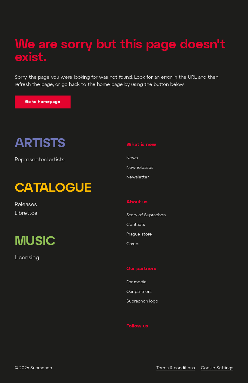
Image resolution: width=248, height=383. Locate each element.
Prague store (139, 234)
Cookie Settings (217, 368)
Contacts (135, 225)
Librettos (26, 213)
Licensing (27, 257)
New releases (139, 168)
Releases (26, 204)
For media (136, 282)
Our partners (139, 292)
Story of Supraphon (146, 215)
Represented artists (40, 160)
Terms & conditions (175, 368)
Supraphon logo (142, 301)
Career (133, 244)
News (132, 158)
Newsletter (137, 177)
